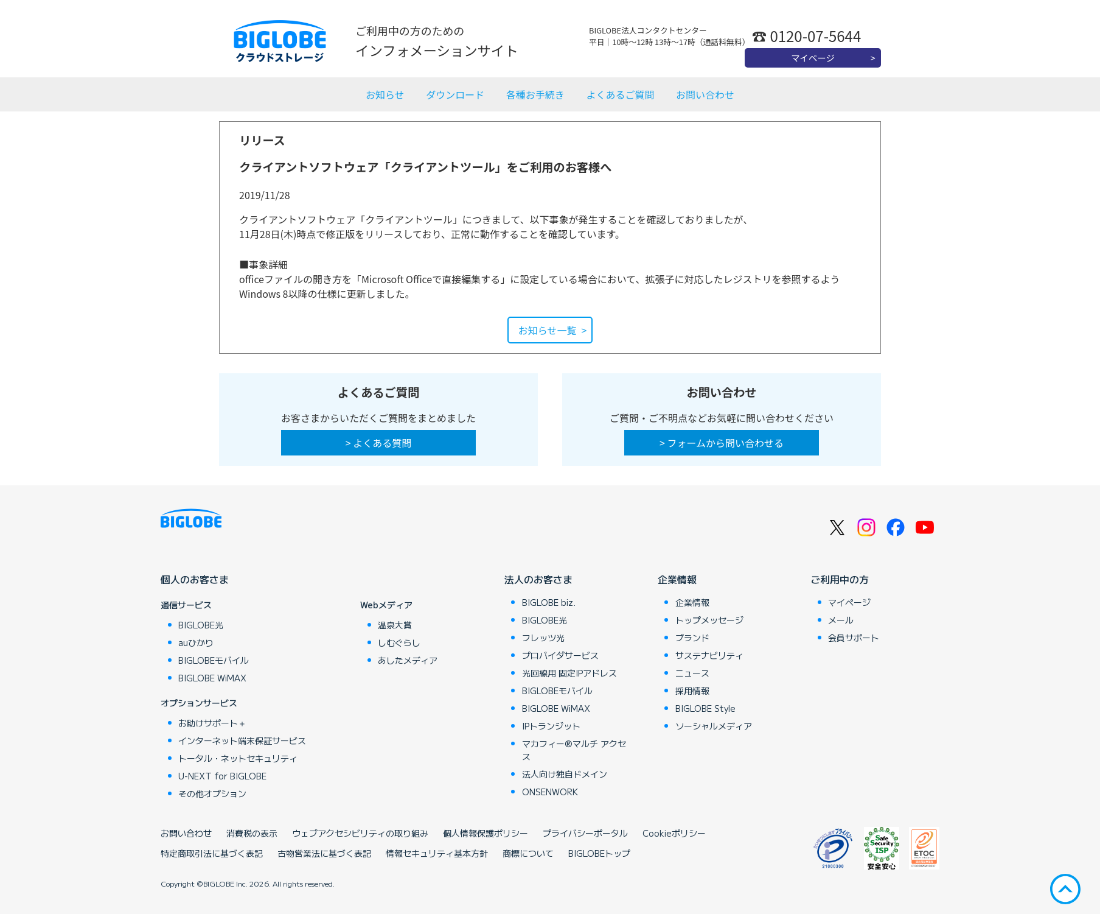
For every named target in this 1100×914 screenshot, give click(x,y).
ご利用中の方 (839, 579)
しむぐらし (399, 642)
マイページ (813, 57)
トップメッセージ (709, 620)
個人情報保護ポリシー (485, 833)
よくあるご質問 (620, 94)
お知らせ (385, 94)
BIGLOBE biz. (549, 602)
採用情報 (692, 690)
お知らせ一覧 (547, 330)
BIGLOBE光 (200, 625)
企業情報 (677, 579)
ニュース (692, 673)
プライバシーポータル (585, 833)
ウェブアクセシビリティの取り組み (360, 833)
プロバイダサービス (560, 655)
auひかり (196, 642)
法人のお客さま (538, 579)
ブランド (692, 637)
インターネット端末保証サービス (242, 740)
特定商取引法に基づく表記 (212, 853)
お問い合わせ (705, 94)
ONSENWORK (550, 792)
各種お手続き (535, 94)
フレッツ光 (543, 637)
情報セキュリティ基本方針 (437, 853)
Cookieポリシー (674, 833)
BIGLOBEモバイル (213, 660)
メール (841, 620)
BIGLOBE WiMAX (212, 678)
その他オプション (212, 793)
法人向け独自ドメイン (564, 774)
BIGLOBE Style (705, 708)
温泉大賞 (395, 625)
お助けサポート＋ (212, 723)
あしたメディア (407, 660)
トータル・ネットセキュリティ (238, 758)
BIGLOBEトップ (599, 853)
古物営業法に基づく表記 (324, 853)
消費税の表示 (251, 833)
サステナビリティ (709, 655)
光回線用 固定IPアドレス (569, 673)
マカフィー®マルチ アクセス (574, 749)
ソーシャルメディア (713, 726)
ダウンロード (455, 94)
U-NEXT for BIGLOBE (222, 776)
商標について (528, 853)
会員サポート (853, 637)
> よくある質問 (378, 442)
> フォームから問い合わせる (722, 442)
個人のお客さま (195, 579)
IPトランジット (551, 726)
